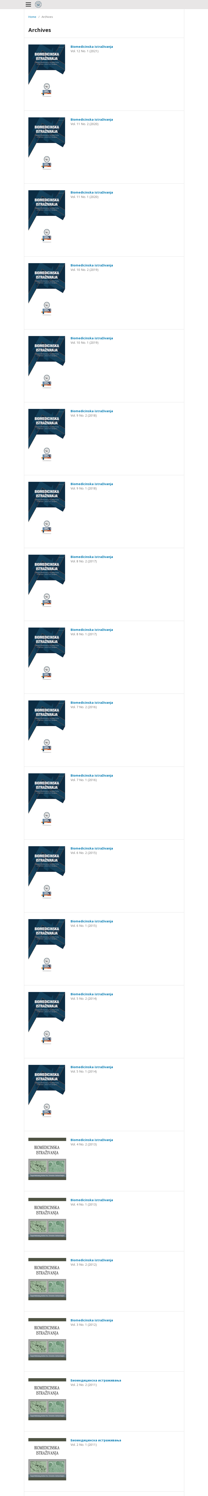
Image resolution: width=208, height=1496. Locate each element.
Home (32, 17)
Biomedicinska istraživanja (92, 46)
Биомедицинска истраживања (96, 1380)
